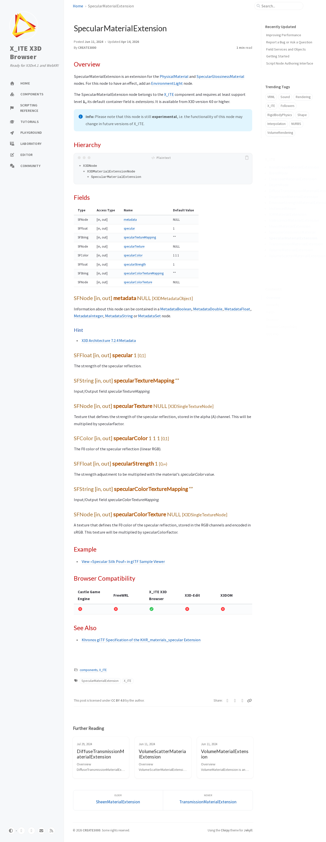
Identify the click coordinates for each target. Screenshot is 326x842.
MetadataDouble (207, 308)
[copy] (247, 157)
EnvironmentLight (167, 83)
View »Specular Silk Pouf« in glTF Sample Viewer (123, 561)
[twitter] (31, 830)
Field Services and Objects (286, 49)
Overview (273, 290)
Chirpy (225, 830)
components (88, 670)
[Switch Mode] (11, 830)
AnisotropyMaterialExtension (294, 167)
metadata (130, 220)
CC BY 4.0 (118, 700)
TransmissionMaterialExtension (296, 243)
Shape (302, 115)
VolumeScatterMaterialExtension (297, 255)
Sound (285, 97)
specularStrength (135, 264)
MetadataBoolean (175, 308)
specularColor (133, 255)
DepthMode (279, 184)
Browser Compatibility (281, 319)
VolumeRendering (280, 133)
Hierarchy (272, 297)
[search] (280, 6)
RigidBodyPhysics (279, 115)
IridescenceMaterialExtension (294, 220)
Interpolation (276, 124)
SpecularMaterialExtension (100, 681)
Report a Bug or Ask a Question (289, 42)
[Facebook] (235, 701)
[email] (41, 830)
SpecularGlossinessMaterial (220, 76)
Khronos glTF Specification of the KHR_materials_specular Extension (141, 639)
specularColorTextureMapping (144, 273)
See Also (272, 326)
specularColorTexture (138, 282)
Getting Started (277, 56)
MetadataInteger (88, 315)
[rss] (51, 830)
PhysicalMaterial (174, 76)
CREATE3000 (87, 48)
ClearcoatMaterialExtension (293, 178)
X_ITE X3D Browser (26, 52)
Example (272, 312)
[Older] (118, 800)
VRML (271, 97)
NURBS (296, 124)
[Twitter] (227, 701)
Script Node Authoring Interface (289, 63)
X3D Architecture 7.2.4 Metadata (109, 340)
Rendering (303, 97)
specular (129, 228)
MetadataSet (149, 315)
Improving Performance (283, 35)
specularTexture (134, 246)
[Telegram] (242, 701)
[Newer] (208, 800)
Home (78, 5)
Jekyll (248, 830)
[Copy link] (249, 701)
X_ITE (169, 94)
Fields (270, 305)
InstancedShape (282, 208)
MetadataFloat (237, 308)
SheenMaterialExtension (289, 226)
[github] (21, 830)
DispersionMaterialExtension (293, 196)
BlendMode (278, 172)
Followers (287, 106)
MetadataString (119, 315)
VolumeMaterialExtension (291, 249)
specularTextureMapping (140, 237)
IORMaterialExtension (288, 214)
